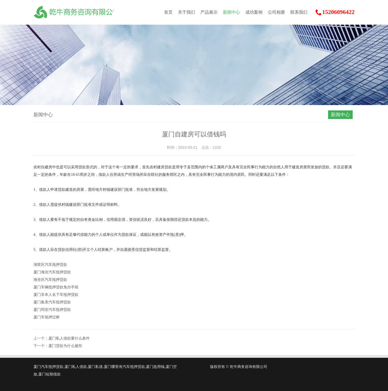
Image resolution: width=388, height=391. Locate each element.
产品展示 (209, 12)
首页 (168, 12)
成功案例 (254, 12)
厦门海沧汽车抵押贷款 (52, 272)
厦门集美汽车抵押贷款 (52, 302)
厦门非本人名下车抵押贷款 (55, 295)
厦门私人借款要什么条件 (69, 338)
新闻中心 (231, 12)
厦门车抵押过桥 (46, 317)
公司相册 (276, 12)
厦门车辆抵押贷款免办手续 (55, 287)
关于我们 (186, 12)
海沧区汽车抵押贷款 (50, 280)
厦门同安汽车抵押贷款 (52, 310)
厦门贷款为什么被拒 (65, 346)
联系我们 (298, 12)
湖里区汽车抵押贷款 (50, 265)
